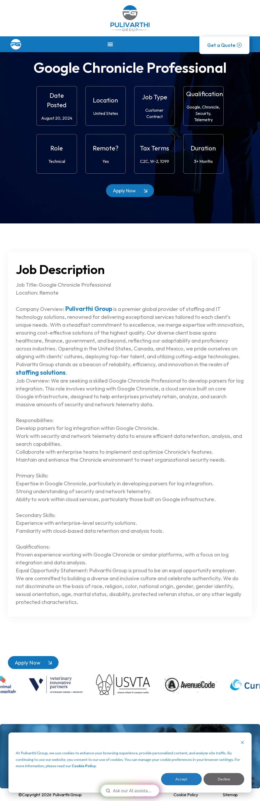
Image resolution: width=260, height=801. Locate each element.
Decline (224, 779)
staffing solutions (41, 372)
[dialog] (130, 762)
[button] (110, 44)
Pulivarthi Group (88, 308)
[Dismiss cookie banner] (242, 743)
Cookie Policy (84, 766)
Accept (181, 779)
